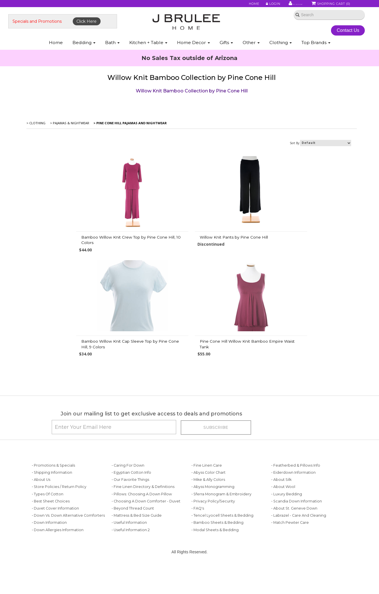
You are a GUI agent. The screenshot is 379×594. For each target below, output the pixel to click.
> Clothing (37, 139)
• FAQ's (197, 540)
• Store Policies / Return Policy (59, 519)
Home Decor (193, 56)
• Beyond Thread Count (133, 540)
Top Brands (315, 56)
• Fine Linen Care (206, 497)
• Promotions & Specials (53, 497)
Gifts (226, 56)
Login (256, 5)
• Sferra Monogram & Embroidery (221, 526)
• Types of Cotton (47, 526)
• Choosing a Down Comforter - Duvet (146, 533)
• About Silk (281, 512)
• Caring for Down (128, 497)
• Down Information (49, 555)
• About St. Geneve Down (294, 540)
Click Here (106, 30)
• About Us (41, 512)
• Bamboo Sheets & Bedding (217, 555)
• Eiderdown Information (293, 504)
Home (238, 5)
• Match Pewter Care (290, 555)
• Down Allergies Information (58, 562)
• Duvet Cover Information (55, 540)
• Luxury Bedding (286, 526)
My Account (283, 5)
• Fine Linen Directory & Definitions (143, 519)
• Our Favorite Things (130, 512)
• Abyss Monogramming (212, 519)
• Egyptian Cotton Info (131, 504)
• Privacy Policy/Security (213, 533)
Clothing (280, 56)
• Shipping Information (52, 504)
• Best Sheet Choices (51, 533)
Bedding (83, 56)
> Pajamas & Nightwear (70, 139)
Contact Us (334, 39)
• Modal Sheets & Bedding (215, 562)
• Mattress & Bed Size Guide (137, 547)
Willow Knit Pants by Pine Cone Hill (183, 252)
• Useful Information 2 (131, 562)
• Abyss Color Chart (208, 504)
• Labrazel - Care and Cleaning (298, 547)
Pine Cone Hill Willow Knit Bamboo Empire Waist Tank (190, 359)
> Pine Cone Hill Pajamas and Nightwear (131, 139)
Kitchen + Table (148, 56)
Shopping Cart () (331, 5)
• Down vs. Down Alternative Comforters (68, 547)
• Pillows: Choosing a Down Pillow (142, 526)
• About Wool (283, 519)
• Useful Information (129, 555)
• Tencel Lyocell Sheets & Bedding (222, 547)
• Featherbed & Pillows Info (295, 497)
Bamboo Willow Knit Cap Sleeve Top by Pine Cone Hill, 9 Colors (302, 255)
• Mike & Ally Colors (208, 512)
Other (251, 56)
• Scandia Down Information (296, 533)
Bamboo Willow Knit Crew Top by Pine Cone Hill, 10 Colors (81, 255)
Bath (112, 56)
